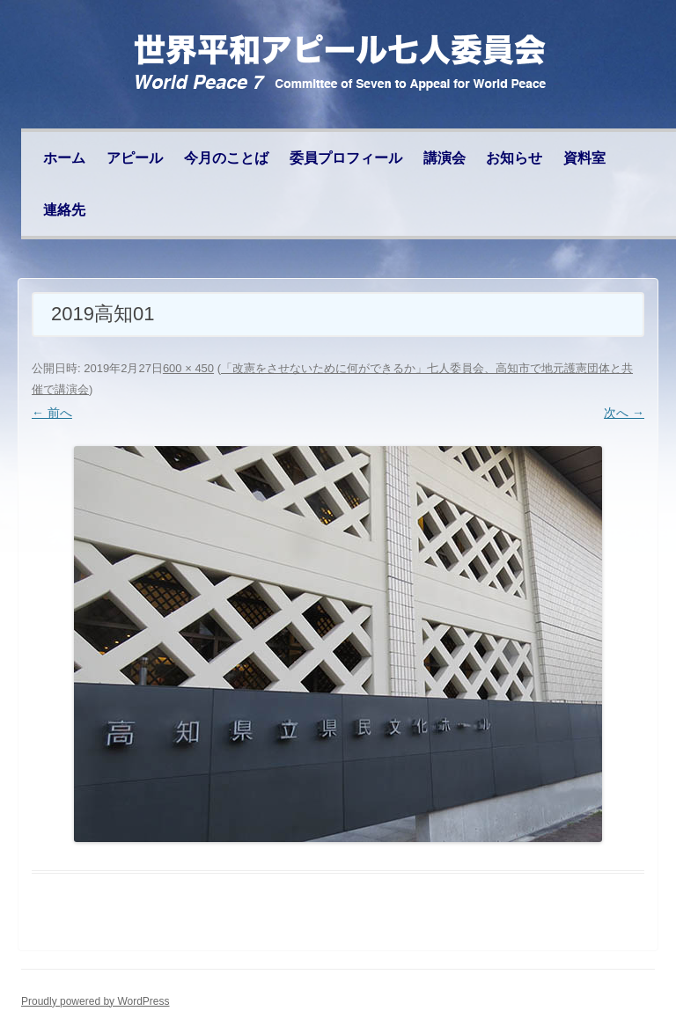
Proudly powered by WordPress (95, 1001)
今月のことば (226, 157)
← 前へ (52, 413)
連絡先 (64, 209)
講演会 (444, 157)
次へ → (624, 413)
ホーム (64, 157)
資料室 (584, 157)
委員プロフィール (346, 157)
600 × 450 (188, 368)
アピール (135, 157)
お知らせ (514, 157)
